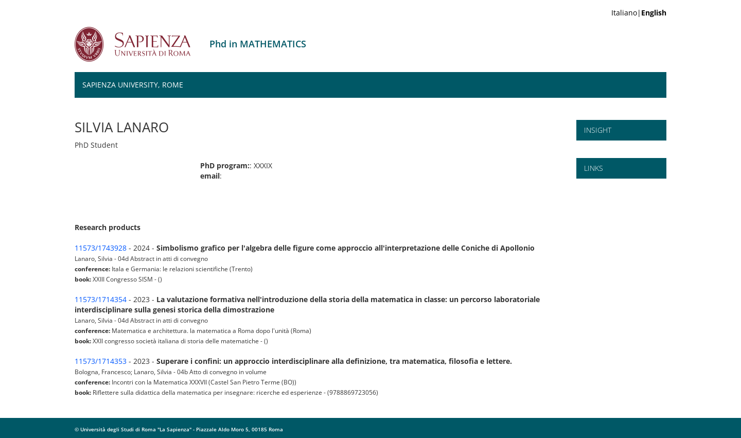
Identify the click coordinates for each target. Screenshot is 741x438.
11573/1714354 (101, 299)
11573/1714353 (101, 361)
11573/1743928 (101, 248)
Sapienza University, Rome (132, 85)
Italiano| (638, 12)
